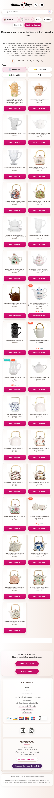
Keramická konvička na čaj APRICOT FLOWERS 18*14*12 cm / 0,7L (15, 589)
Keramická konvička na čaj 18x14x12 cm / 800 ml (39, 203)
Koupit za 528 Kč (15, 278)
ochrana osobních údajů (27, 706)
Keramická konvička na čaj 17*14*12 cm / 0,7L (15, 518)
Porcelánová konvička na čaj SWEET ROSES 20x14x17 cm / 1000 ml (39, 271)
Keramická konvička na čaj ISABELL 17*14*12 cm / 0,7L (39, 589)
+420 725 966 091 (27, 671)
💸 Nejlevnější (14, 75)
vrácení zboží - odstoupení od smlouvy (27, 697)
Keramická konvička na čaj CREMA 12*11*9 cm (39, 416)
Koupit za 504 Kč (15, 457)
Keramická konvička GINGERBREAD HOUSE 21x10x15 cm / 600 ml (15, 271)
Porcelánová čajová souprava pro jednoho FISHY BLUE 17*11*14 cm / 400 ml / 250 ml (39, 306)
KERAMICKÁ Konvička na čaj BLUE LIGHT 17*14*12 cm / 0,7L (15, 555)
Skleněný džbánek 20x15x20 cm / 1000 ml (15, 169)
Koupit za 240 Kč (39, 352)
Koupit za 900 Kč (39, 278)
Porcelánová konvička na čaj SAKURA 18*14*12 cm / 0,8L (39, 450)
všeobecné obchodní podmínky (27, 703)
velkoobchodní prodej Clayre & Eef (27, 766)
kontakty (27, 691)
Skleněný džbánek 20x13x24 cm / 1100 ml (39, 237)
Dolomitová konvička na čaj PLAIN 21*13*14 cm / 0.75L (39, 379)
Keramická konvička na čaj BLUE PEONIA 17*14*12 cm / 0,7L (39, 555)
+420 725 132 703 (27, 664)
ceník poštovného (27, 694)
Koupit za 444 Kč (39, 423)
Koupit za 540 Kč (39, 108)
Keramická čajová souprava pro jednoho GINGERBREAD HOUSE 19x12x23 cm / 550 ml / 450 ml (15, 101)
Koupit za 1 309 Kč (39, 142)
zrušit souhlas (27, 712)
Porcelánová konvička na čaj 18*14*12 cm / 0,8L (15, 450)
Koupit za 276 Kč (39, 244)
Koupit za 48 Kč (14, 142)
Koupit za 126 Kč (15, 389)
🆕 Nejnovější (14, 69)
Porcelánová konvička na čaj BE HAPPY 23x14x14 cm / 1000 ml (39, 135)
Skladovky (18, 25)
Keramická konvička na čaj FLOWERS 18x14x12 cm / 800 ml (39, 169)
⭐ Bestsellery (40, 69)
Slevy (38, 19)
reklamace (27, 700)
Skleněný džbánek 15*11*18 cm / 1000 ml (15, 379)
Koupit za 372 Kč (15, 176)
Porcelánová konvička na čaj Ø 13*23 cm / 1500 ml (39, 342)
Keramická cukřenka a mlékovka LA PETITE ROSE (39, 518)
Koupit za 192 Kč (39, 316)
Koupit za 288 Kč (15, 244)
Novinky (47, 19)
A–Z (39, 75)
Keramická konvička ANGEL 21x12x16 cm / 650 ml (39, 100)
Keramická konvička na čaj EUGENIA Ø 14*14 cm (15, 623)
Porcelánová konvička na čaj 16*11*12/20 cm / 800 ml (15, 416)
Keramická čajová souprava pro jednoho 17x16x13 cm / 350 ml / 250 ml (15, 237)
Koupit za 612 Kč (15, 352)
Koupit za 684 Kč (15, 423)
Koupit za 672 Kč (15, 108)
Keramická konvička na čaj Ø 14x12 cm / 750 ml (15, 305)
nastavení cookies (27, 709)
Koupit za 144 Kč (39, 528)
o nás (27, 688)
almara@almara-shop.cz (27, 759)
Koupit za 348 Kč (39, 389)
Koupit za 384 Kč (15, 316)
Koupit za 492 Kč (39, 176)
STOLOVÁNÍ (20, 61)
